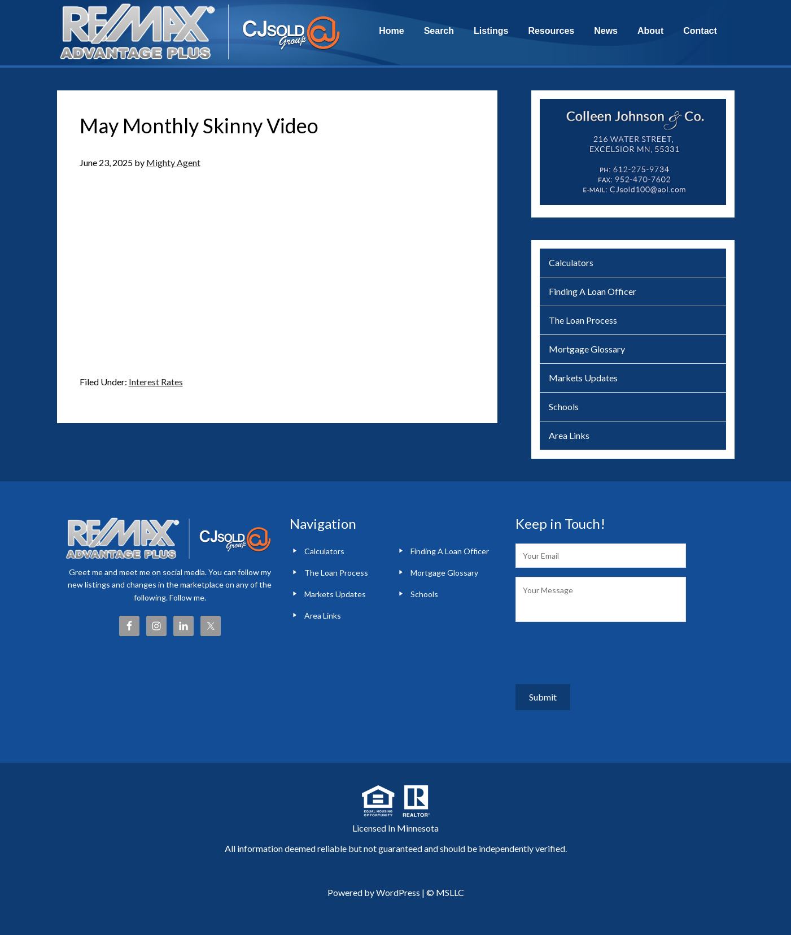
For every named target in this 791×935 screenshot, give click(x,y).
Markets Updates (583, 377)
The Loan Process (583, 320)
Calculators (571, 262)
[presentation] (601, 653)
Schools (564, 406)
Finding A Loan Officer (592, 291)
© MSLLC (445, 885)
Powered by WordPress (373, 885)
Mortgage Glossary (587, 348)
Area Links (569, 435)
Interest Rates (156, 381)
